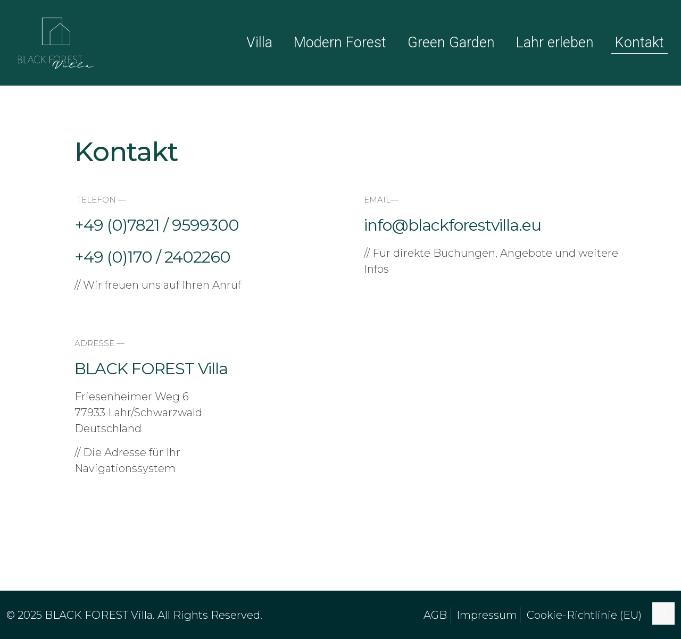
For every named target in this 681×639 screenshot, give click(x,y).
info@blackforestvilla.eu (452, 225)
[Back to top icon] (663, 613)
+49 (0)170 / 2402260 (152, 257)
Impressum (486, 615)
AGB (435, 615)
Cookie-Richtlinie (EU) (584, 615)
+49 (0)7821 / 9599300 (156, 225)
